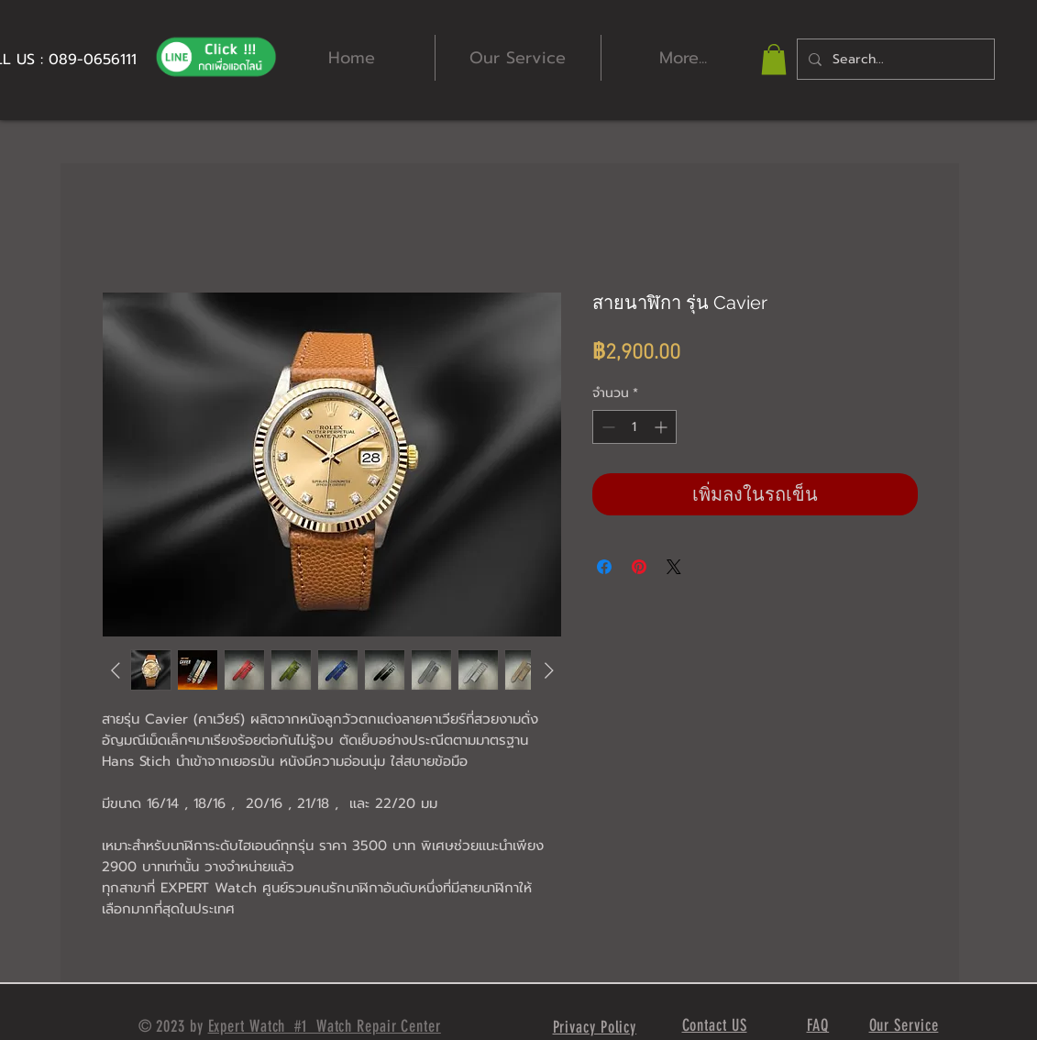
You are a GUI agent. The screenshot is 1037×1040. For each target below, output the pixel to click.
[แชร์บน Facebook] (604, 567)
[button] (774, 59)
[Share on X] (674, 567)
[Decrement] (606, 427)
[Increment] (662, 427)
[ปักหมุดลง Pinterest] (639, 567)
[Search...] (894, 59)
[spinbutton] (634, 427)
